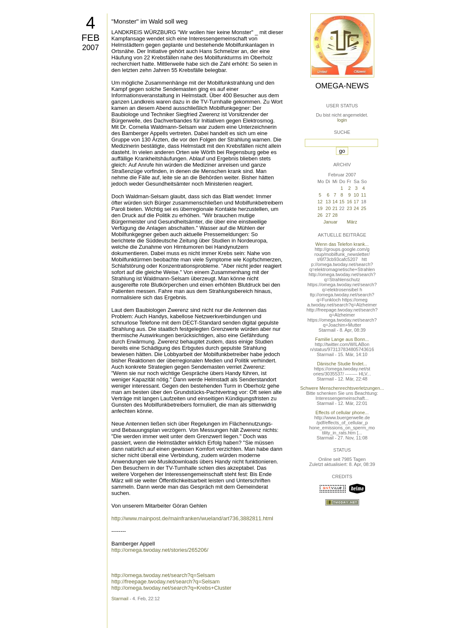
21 (335, 208)
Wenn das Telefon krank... (342, 244)
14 (335, 201)
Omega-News (342, 86)
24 (356, 208)
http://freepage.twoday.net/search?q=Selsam (166, 581)
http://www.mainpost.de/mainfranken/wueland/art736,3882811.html (192, 518)
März (352, 221)
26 (319, 215)
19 (319, 208)
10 (356, 194)
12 (319, 201)
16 (349, 201)
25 (363, 208)
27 (327, 215)
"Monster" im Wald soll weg (150, 21)
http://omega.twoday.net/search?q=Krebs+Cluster (172, 588)
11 (363, 194)
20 (327, 208)
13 (327, 201)
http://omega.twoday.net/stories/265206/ (160, 550)
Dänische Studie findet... (342, 363)
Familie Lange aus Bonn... (342, 339)
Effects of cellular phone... (341, 412)
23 (349, 208)
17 (356, 201)
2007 (90, 47)
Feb (91, 37)
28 (335, 215)
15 (341, 201)
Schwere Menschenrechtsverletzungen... (342, 388)
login (342, 119)
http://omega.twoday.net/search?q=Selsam (163, 575)
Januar (330, 221)
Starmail (120, 598)
